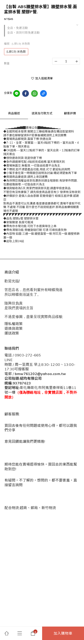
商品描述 (14, 113)
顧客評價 (70, 113)
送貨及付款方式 (42, 113)
